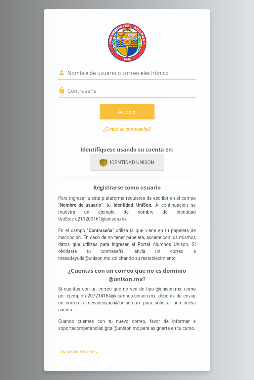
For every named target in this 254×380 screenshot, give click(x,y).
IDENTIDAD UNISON (127, 163)
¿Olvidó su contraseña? (127, 129)
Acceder (127, 111)
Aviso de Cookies (78, 351)
